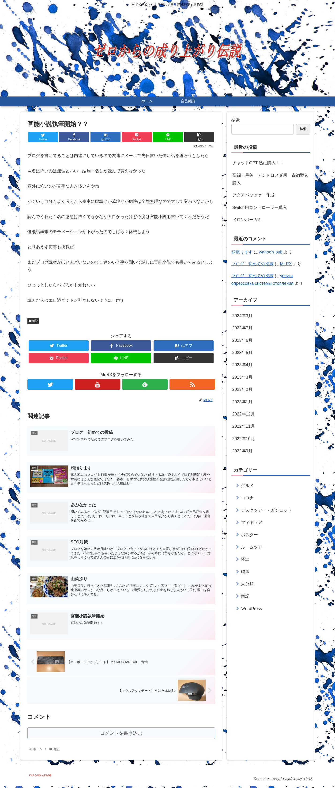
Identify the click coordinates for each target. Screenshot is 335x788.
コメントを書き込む (121, 735)
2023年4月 (242, 364)
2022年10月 (243, 438)
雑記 (33, 321)
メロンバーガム (247, 219)
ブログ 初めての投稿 (252, 263)
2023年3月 (242, 377)
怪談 (245, 559)
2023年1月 (242, 402)
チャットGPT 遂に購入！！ (258, 163)
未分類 (247, 584)
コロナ (247, 498)
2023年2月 (242, 389)
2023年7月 (242, 328)
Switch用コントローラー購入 (259, 207)
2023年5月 (242, 352)
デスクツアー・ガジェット (266, 510)
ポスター (249, 534)
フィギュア (251, 522)
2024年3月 (242, 315)
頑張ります (241, 252)
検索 (235, 120)
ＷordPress (251, 608)
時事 (245, 571)
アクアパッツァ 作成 (253, 195)
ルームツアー (253, 547)
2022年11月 (243, 426)
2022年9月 (242, 451)
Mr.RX (286, 263)
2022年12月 (243, 414)
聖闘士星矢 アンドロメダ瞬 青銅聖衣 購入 (271, 179)
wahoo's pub (271, 252)
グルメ (247, 485)
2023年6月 (242, 340)
